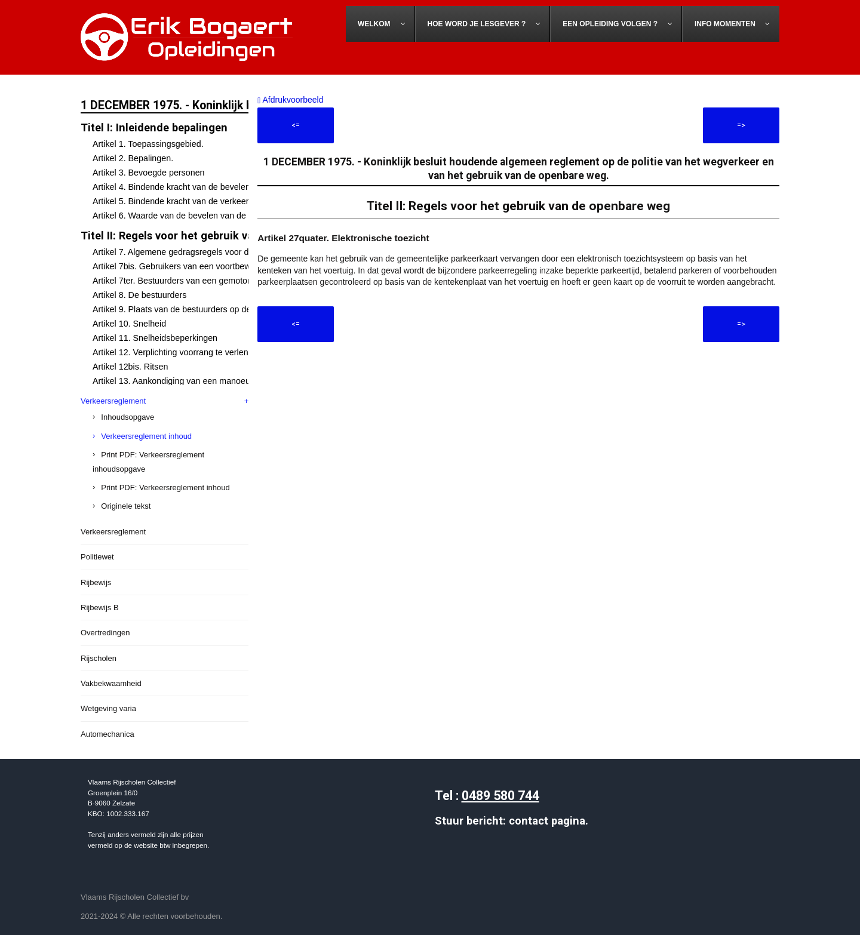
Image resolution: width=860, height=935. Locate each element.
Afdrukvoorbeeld (290, 99)
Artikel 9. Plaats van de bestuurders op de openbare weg (200, 309)
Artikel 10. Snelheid (129, 323)
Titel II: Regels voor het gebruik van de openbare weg (215, 235)
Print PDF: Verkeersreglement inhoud (165, 487)
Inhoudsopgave (127, 417)
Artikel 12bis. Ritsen (130, 366)
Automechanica (107, 734)
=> (741, 125)
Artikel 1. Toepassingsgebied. (148, 144)
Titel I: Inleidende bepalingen (154, 127)
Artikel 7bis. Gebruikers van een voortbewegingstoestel (197, 266)
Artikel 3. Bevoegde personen (149, 172)
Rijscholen (98, 658)
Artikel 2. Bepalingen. (133, 158)
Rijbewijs (96, 582)
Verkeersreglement (113, 400)
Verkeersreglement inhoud (146, 436)
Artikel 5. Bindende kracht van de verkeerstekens (185, 201)
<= (295, 125)
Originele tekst (125, 506)
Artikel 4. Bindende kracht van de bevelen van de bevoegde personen (224, 187)
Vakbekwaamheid (111, 683)
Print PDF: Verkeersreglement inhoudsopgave (148, 461)
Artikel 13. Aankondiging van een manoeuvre (177, 381)
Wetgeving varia (108, 708)
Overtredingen (105, 632)
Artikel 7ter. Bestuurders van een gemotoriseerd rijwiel (195, 280)
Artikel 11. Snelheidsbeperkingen (155, 338)
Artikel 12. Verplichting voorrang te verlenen (175, 352)
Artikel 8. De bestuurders (139, 295)
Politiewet (97, 556)
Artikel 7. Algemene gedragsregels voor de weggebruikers (202, 252)
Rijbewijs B (100, 607)
